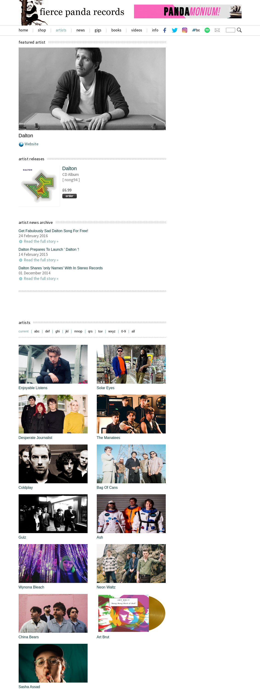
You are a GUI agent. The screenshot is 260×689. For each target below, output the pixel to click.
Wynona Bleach (31, 587)
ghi (57, 331)
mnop (78, 331)
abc (37, 331)
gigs (98, 30)
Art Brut (103, 637)
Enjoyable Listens (33, 388)
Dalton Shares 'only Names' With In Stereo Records (61, 268)
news (80, 30)
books (116, 30)
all (133, 331)
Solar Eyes (105, 388)
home (23, 30)
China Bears (29, 637)
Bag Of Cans (107, 487)
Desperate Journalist (35, 438)
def (47, 331)
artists (61, 30)
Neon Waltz (106, 587)
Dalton (69, 168)
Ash (100, 537)
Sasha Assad (29, 687)
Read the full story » (41, 241)
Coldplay (26, 487)
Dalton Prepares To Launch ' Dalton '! (49, 249)
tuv (100, 331)
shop (42, 30)
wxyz (111, 331)
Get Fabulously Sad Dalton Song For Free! (53, 231)
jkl (67, 331)
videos (136, 30)
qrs (90, 331)
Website (31, 143)
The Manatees (108, 438)
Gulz (22, 537)
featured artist (32, 42)
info (155, 30)
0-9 (123, 331)
